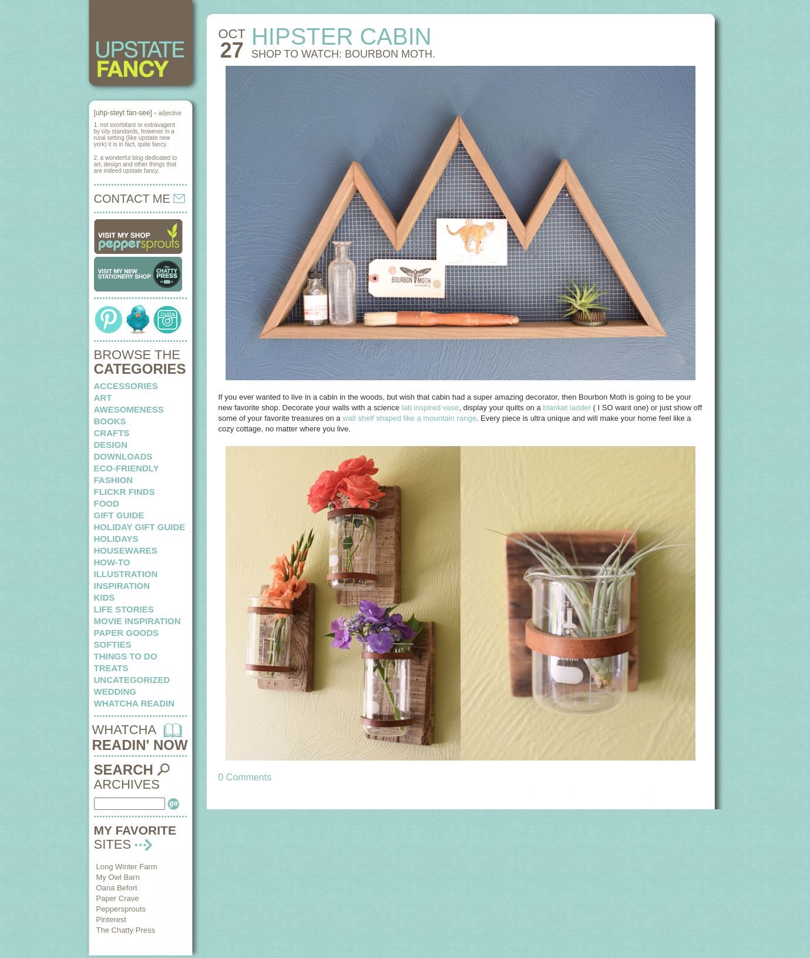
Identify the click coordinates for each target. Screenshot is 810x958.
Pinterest (111, 919)
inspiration (122, 586)
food (106, 503)
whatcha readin (134, 703)
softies (113, 644)
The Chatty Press (125, 930)
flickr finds (124, 492)
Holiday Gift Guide (140, 527)
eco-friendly (126, 468)
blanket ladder (568, 407)
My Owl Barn (118, 877)
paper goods (126, 633)
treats (111, 668)
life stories (124, 609)
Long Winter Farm (126, 866)
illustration (126, 574)
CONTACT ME (140, 198)
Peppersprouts (121, 909)
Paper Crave (117, 898)
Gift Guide (119, 515)
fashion (113, 480)
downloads (123, 456)
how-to (112, 562)
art (103, 398)
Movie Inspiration (137, 621)
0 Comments (245, 777)
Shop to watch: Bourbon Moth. (343, 54)
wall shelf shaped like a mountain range (408, 418)
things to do (125, 656)
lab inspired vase (429, 407)
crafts (112, 433)
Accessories (126, 386)
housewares (125, 550)
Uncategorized (132, 680)
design (111, 445)
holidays (116, 539)
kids (104, 597)
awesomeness (129, 409)
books (110, 421)
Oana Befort (116, 887)
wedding (115, 691)
